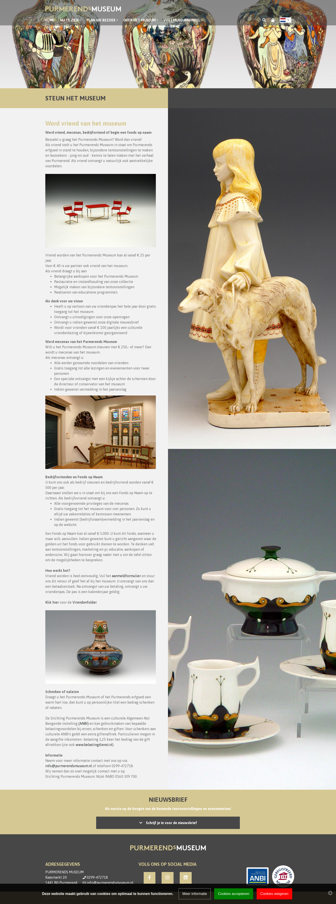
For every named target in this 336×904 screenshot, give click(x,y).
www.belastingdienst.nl (94, 745)
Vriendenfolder (85, 602)
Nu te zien (69, 20)
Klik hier (52, 602)
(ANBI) (83, 723)
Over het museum (139, 20)
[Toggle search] (264, 20)
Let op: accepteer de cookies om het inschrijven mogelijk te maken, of (168, 823)
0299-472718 (97, 877)
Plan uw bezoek (100, 20)
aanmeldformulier (126, 576)
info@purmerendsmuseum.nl (68, 766)
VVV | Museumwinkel (182, 20)
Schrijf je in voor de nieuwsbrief (171, 823)
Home (50, 20)
